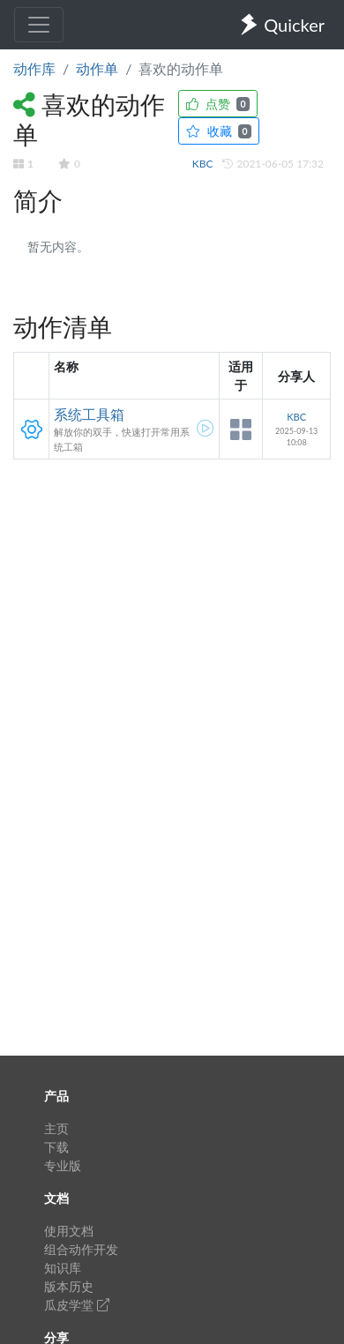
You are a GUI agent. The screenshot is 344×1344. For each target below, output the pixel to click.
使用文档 (68, 1230)
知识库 (62, 1267)
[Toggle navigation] (39, 24)
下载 (56, 1146)
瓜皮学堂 (76, 1304)
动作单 (97, 68)
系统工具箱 (89, 414)
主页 (56, 1128)
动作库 (34, 68)
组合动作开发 (81, 1249)
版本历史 (68, 1286)
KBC (204, 163)
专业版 (62, 1165)
